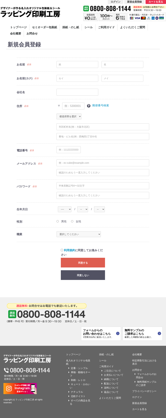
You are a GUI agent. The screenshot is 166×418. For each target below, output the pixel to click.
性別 (19, 221)
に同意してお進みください (82, 252)
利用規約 (69, 250)
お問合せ (32, 33)
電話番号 (22, 150)
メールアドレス (26, 163)
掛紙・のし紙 (70, 27)
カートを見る (139, 409)
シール (88, 27)
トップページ (18, 27)
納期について (111, 379)
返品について (111, 392)
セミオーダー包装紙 (44, 27)
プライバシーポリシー (144, 391)
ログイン (137, 397)
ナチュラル (77, 391)
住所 (19, 106)
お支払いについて (113, 374)
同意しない (83, 275)
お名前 (21, 64)
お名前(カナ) (24, 78)
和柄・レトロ (78, 380)
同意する (83, 262)
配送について (111, 383)
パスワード (23, 186)
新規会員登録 (139, 403)
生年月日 (22, 209)
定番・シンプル (79, 368)
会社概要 (15, 33)
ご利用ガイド (106, 27)
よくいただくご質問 (132, 27)
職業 (19, 234)
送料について (111, 387)
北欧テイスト (78, 396)
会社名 (21, 92)
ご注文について (112, 370)
